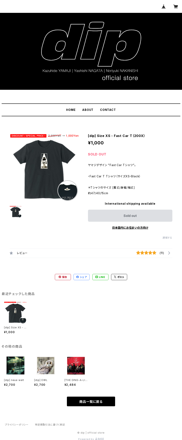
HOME (71, 109)
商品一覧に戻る (91, 402)
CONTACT (108, 109)
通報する (167, 237)
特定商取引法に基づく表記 (50, 424)
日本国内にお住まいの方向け (130, 227)
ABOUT (87, 109)
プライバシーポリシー (17, 424)
